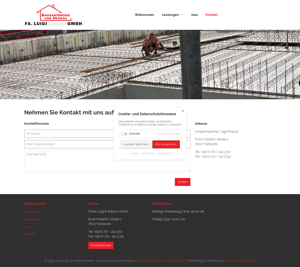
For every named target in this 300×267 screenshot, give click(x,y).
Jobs (194, 15)
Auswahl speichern (136, 144)
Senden (182, 181)
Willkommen (144, 15)
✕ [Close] (183, 111)
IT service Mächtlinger (240, 261)
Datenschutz (158, 261)
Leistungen (170, 15)
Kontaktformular (101, 245)
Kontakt (142, 261)
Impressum (178, 261)
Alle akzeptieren (166, 144)
